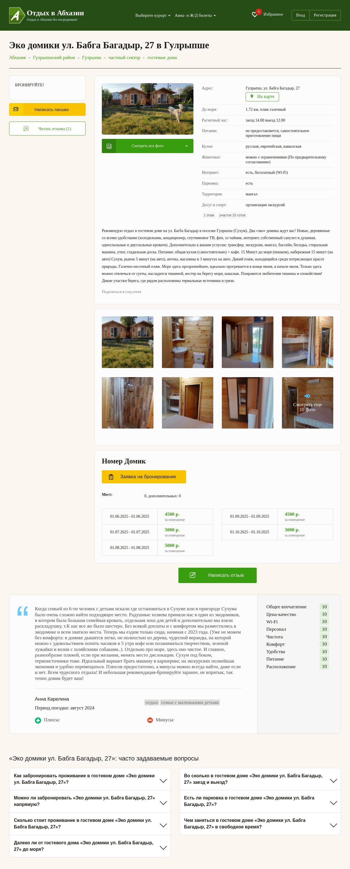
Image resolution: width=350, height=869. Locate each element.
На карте (262, 97)
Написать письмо (41, 109)
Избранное (267, 14)
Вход (300, 15)
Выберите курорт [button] (152, 15)
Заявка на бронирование (142, 477)
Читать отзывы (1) (47, 128)
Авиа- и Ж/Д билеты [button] (195, 15)
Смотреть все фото (135, 146)
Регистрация (325, 15)
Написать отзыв (217, 575)
